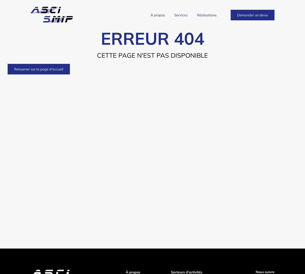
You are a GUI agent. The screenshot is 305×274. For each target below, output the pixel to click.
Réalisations (206, 15)
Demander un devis (252, 15)
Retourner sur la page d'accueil (38, 69)
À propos (158, 15)
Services (181, 15)
